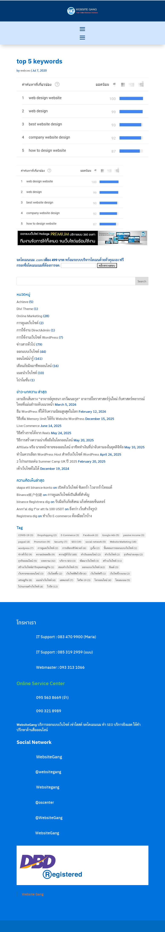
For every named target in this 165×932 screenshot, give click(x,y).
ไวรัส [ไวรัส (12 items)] (52, 586)
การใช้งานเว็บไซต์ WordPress (37, 337)
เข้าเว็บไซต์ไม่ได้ (28, 468)
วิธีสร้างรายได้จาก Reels (33, 433)
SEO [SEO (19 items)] (76, 541)
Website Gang (33, 894)
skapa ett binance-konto (34, 487)
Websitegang (47, 787)
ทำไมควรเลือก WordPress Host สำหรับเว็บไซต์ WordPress (58, 454)
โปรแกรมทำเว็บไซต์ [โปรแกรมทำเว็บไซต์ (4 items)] (30, 586)
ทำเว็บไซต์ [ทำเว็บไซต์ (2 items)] (112, 554)
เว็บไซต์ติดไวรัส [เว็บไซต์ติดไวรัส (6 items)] (76, 573)
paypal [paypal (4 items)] (24, 541)
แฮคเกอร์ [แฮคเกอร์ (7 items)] (66, 580)
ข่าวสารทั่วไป (26, 344)
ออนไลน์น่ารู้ (25, 358)
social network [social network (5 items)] (95, 541)
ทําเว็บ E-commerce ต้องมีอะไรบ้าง (67, 516)
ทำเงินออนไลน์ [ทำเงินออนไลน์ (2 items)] (91, 554)
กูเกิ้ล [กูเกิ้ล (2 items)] (95, 548)
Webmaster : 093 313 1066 (60, 667)
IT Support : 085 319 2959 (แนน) (64, 652)
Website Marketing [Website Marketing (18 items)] (123, 541)
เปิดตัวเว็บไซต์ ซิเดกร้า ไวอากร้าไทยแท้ (85, 487)
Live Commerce (28, 425)
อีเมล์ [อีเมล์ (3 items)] (113, 567)
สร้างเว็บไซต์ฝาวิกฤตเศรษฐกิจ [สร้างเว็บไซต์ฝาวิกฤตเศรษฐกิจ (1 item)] (36, 567)
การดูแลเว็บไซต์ (27, 323)
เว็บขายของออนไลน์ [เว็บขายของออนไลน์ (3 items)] (30, 573)
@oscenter (44, 802)
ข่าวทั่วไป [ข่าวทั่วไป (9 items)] (25, 554)
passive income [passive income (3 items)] (133, 535)
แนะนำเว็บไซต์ (27, 372)
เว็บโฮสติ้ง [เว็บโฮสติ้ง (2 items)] (55, 573)
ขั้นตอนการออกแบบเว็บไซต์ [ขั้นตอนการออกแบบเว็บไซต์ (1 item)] (120, 548)
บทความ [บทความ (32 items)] (48, 560)
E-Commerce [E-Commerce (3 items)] (70, 535)
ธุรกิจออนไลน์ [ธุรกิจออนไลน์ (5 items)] (27, 560)
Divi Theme (25, 308)
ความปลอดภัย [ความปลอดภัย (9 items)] (45, 554)
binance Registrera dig (33, 501)
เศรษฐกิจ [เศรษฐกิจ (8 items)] (25, 580)
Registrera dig (27, 516)
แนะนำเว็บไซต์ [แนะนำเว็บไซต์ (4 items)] (45, 580)
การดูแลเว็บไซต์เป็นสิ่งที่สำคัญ (68, 494)
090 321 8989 (48, 710)
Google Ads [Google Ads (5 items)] (110, 535)
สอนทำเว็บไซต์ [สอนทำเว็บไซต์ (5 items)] (68, 567)
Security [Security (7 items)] (60, 541)
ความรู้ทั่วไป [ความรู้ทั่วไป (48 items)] (68, 554)
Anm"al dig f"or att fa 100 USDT (40, 509)
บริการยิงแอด (123, 724)
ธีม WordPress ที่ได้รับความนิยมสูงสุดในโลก (47, 411)
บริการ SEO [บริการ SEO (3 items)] (67, 560)
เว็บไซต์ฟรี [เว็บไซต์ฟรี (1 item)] (98, 573)
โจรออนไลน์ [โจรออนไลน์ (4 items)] (103, 580)
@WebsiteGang (49, 817)
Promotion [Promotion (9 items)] (42, 541)
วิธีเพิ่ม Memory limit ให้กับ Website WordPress (50, 418)
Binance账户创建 (29, 494)
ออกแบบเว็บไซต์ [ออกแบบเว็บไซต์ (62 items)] (93, 567)
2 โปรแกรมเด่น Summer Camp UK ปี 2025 (47, 461)
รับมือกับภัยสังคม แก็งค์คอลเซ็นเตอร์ (80, 501)
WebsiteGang (49, 756)
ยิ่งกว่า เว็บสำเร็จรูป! (83, 509)
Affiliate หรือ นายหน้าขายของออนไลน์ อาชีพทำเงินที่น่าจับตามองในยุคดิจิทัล (70, 447)
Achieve (22, 301)
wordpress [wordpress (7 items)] (25, 548)
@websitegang (48, 771)
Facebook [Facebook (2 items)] (90, 535)
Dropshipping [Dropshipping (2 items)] (47, 535)
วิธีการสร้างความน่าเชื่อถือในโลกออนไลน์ (45, 440)
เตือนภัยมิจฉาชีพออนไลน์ (34, 365)
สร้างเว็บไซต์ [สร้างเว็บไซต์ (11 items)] (112, 560)
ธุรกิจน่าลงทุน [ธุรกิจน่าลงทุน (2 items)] (133, 554)
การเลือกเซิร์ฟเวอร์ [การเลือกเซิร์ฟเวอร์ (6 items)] (74, 548)
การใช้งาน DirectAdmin (33, 330)
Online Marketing (29, 316)
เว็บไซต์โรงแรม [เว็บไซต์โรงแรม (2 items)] (120, 573)
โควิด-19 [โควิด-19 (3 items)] (83, 580)
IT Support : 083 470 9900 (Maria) (66, 636)
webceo (25, 70)
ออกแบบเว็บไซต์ (28, 351)
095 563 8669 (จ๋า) (52, 697)
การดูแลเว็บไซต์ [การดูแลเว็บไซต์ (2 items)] (48, 548)
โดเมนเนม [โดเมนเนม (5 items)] (122, 580)
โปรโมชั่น (23, 380)
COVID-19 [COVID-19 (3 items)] (25, 535)
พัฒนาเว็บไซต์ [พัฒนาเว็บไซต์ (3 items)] (89, 560)
